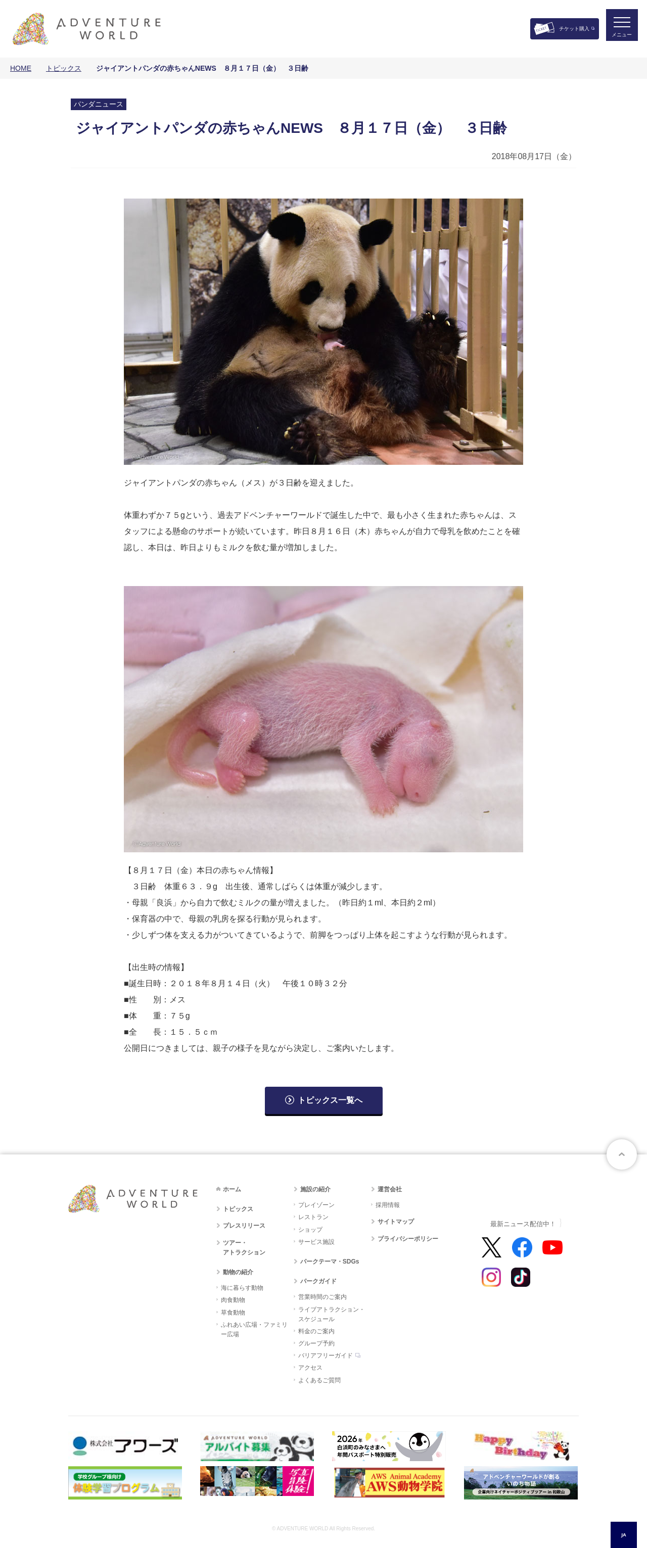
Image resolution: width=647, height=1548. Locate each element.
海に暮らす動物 (242, 1287)
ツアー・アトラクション (244, 1247)
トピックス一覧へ (330, 1100)
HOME (20, 68)
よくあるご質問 (319, 1380)
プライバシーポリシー (408, 1238)
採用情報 (388, 1204)
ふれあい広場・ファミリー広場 (254, 1329)
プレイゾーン (316, 1204)
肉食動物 (233, 1299)
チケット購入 (574, 28)
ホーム (232, 1189)
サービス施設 (316, 1241)
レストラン (313, 1217)
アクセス (310, 1367)
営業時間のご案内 (322, 1296)
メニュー (619, 38)
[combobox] (624, 1535)
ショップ (310, 1229)
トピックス (63, 68)
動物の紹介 (238, 1272)
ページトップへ (622, 1154)
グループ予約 (316, 1343)
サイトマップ (396, 1221)
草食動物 (233, 1312)
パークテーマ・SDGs (329, 1261)
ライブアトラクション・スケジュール (331, 1314)
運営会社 (390, 1189)
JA (623, 1534)
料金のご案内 (316, 1331)
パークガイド (318, 1281)
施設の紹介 (315, 1189)
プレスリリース (244, 1225)
